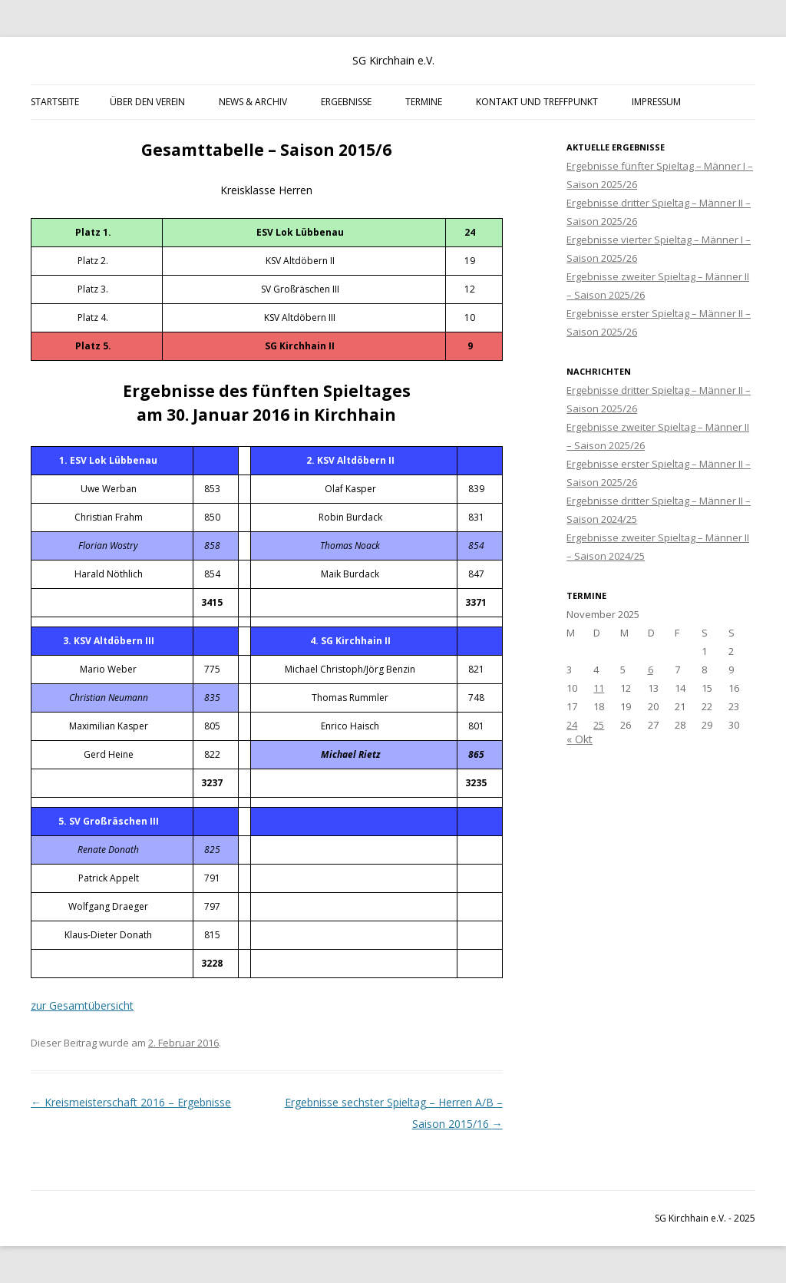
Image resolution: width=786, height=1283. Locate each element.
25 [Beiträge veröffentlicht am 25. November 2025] (598, 725)
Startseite (55, 101)
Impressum (656, 101)
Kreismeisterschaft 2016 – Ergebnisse (131, 1102)
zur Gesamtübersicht (82, 1005)
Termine (423, 101)
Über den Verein (147, 101)
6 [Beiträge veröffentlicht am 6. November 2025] (650, 669)
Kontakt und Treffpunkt (537, 101)
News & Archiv (253, 101)
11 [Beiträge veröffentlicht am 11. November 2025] (598, 688)
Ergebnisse (346, 101)
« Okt (579, 739)
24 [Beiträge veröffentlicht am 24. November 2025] (571, 725)
